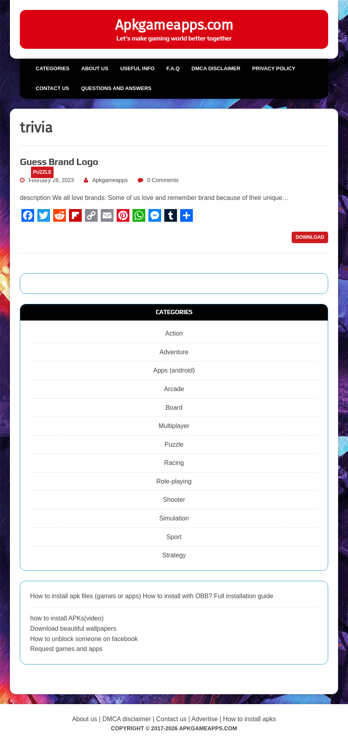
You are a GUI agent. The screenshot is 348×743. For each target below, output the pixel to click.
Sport (173, 537)
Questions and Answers (116, 88)
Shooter (174, 499)
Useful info (137, 68)
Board (174, 407)
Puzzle (173, 444)
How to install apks (249, 719)
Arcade (174, 389)
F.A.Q (172, 68)
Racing (174, 462)
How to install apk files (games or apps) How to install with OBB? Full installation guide (151, 596)
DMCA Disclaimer (216, 68)
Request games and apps (66, 648)
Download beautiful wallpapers (73, 628)
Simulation (174, 518)
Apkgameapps (110, 180)
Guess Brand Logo (59, 161)
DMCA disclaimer (126, 719)
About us (94, 68)
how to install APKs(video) (67, 618)
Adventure (174, 352)
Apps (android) (174, 370)
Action (174, 333)
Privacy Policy (274, 68)
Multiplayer (174, 425)
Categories (52, 68)
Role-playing (174, 481)
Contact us (52, 88)
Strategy (174, 555)
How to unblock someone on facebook (84, 638)
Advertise (204, 719)
